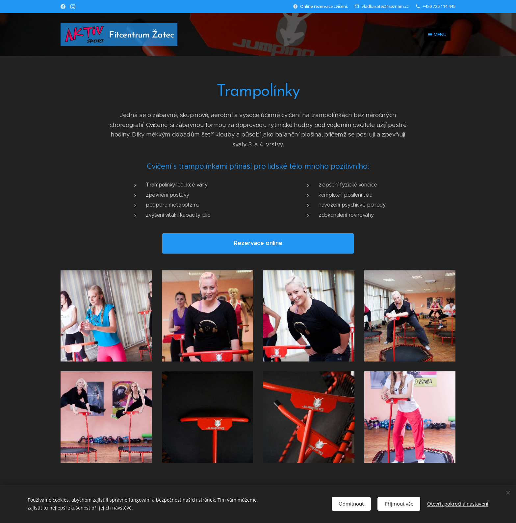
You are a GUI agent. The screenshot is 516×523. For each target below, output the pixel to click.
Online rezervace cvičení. (324, 6)
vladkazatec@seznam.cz (385, 6)
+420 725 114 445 (439, 6)
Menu (437, 34)
